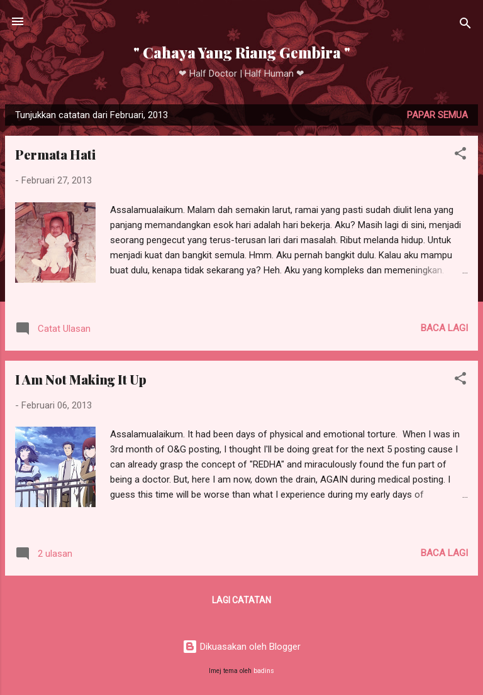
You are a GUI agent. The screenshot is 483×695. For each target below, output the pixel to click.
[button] (460, 155)
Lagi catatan (241, 600)
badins (263, 671)
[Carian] (465, 25)
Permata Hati (55, 154)
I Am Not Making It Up (81, 379)
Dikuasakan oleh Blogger (241, 646)
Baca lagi (444, 328)
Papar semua (437, 115)
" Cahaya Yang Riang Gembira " (241, 52)
